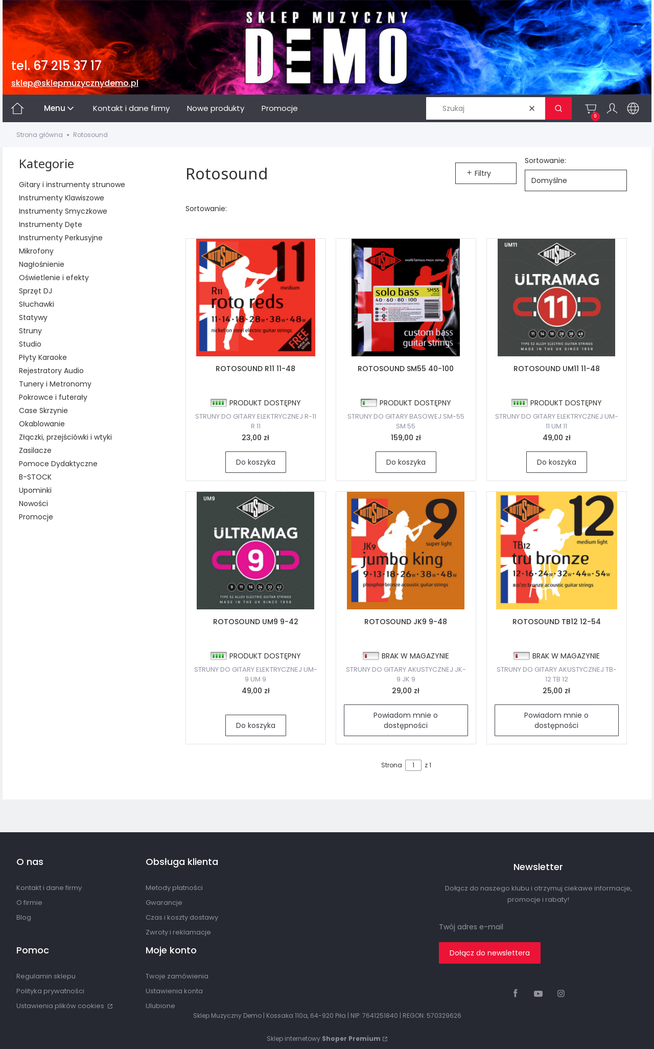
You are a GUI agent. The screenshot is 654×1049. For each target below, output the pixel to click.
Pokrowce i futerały (53, 397)
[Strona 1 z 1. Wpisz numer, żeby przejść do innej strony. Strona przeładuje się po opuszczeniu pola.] (413, 765)
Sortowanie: (545, 160)
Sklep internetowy (324, 1038)
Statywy (33, 317)
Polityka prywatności (50, 991)
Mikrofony (36, 251)
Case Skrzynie (43, 410)
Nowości (33, 503)
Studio (30, 344)
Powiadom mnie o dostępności (406, 720)
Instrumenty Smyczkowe (63, 211)
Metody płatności (174, 888)
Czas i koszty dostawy (182, 917)
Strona (391, 765)
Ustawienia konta (174, 991)
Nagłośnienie (41, 264)
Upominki (35, 490)
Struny (30, 331)
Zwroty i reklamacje (178, 932)
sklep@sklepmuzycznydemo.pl (74, 83)
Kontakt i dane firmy (49, 888)
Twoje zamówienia (177, 976)
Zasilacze (35, 450)
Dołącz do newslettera (490, 953)
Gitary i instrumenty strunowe (72, 184)
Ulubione (160, 1006)
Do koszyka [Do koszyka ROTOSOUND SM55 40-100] (406, 462)
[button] (558, 108)
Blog (23, 917)
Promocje (36, 517)
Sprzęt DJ (35, 291)
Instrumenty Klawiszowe (61, 198)
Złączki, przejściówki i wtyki (65, 437)
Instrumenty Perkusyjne (61, 238)
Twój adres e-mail (471, 927)
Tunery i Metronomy (55, 384)
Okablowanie (42, 424)
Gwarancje (164, 902)
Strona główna (39, 134)
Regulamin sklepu (46, 976)
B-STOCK (35, 477)
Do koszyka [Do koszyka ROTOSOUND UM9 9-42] (255, 725)
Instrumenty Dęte (50, 224)
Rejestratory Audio (51, 371)
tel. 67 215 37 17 (56, 65)
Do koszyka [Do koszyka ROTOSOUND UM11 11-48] (556, 462)
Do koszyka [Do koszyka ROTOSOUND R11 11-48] (255, 462)
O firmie (29, 902)
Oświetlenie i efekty (54, 277)
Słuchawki (36, 304)
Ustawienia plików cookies (61, 1006)
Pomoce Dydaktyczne (58, 464)
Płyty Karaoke (43, 357)
